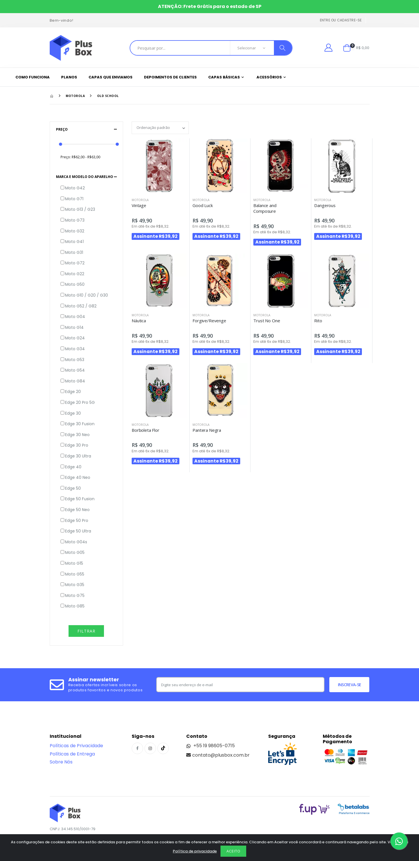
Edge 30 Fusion (80, 424)
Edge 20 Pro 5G (80, 402)
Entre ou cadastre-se (341, 20)
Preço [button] (62, 129)
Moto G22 (74, 274)
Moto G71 (74, 199)
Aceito (233, 851)
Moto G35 (74, 584)
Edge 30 (73, 413)
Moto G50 (75, 284)
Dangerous (325, 205)
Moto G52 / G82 (81, 306)
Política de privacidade (195, 851)
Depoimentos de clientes (170, 77)
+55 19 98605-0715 (210, 745)
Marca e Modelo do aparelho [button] (84, 177)
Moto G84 (75, 381)
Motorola (75, 96)
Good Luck (203, 205)
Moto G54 (75, 370)
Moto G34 (75, 349)
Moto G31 (74, 252)
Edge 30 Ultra (78, 456)
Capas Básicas (224, 77)
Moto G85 (75, 606)
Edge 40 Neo (77, 477)
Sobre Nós (61, 762)
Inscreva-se (349, 684)
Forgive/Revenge (209, 320)
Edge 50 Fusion (80, 499)
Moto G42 (75, 188)
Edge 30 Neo (77, 434)
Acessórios (269, 77)
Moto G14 (74, 327)
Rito (318, 320)
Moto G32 (74, 231)
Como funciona (32, 77)
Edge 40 (73, 467)
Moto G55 (74, 574)
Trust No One (266, 320)
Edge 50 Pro (76, 520)
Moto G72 (75, 263)
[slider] (60, 144)
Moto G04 (75, 316)
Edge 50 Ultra (78, 531)
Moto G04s (76, 542)
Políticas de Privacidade (76, 745)
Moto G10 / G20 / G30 (86, 295)
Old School (108, 96)
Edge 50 (73, 488)
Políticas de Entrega (72, 754)
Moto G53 (74, 359)
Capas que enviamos (111, 77)
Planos (69, 77)
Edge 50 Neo (77, 509)
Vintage (139, 205)
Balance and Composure (264, 208)
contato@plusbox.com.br (218, 755)
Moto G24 (75, 338)
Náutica (139, 320)
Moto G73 (75, 220)
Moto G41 (74, 241)
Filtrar (86, 631)
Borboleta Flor (145, 430)
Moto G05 (75, 552)
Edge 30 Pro (76, 445)
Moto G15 (74, 563)
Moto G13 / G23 (80, 209)
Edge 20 (73, 391)
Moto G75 (75, 595)
